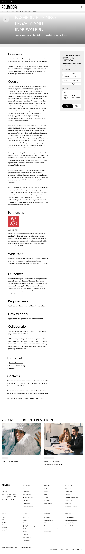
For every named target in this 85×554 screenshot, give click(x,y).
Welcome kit (68, 500)
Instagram (4, 517)
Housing (67, 494)
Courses (8, 11)
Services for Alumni (70, 523)
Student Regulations (16, 363)
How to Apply (27, 494)
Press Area (47, 526)
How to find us (27, 537)
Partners (25, 531)
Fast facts (25, 523)
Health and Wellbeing (71, 506)
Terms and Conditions (76, 549)
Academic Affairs (48, 520)
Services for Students (71, 520)
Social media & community (51, 529)
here (41, 319)
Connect (47, 513)
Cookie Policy (54, 549)
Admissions (26, 485)
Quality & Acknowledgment (30, 526)
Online (46, 497)
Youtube (4, 525)
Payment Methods (28, 506)
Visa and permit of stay (71, 497)
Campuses (25, 534)
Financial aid (26, 503)
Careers (68, 513)
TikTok (4, 520)
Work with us (47, 531)
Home (3, 11)
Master (46, 491)
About (25, 513)
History (25, 520)
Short (13, 11)
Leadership (26, 517)
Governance (26, 540)
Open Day (44, 393)
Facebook (4, 530)
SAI (9, 339)
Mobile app (68, 491)
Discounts (68, 503)
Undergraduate (48, 488)
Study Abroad (48, 503)
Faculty (25, 529)
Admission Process (28, 497)
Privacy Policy (64, 549)
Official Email (69, 488)
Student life (69, 485)
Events (25, 488)
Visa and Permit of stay (17, 366)
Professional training (71, 517)
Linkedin (4, 527)
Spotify (4, 522)
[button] (52, 7)
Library (12, 368)
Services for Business (71, 526)
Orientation (26, 491)
